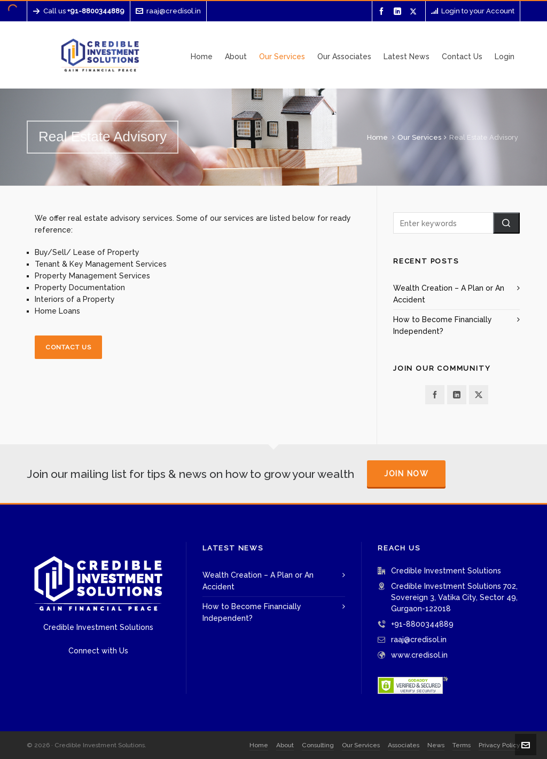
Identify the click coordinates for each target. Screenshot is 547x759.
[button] (506, 223)
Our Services (419, 137)
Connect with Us (98, 650)
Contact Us (68, 347)
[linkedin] (399, 11)
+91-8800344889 (422, 624)
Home (377, 137)
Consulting (318, 745)
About (285, 745)
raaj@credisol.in (168, 11)
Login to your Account (472, 11)
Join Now (406, 473)
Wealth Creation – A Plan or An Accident (448, 294)
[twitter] (415, 11)
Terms (461, 745)
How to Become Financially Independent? (442, 325)
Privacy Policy (499, 745)
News (435, 745)
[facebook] (383, 11)
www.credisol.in (419, 655)
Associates (403, 745)
